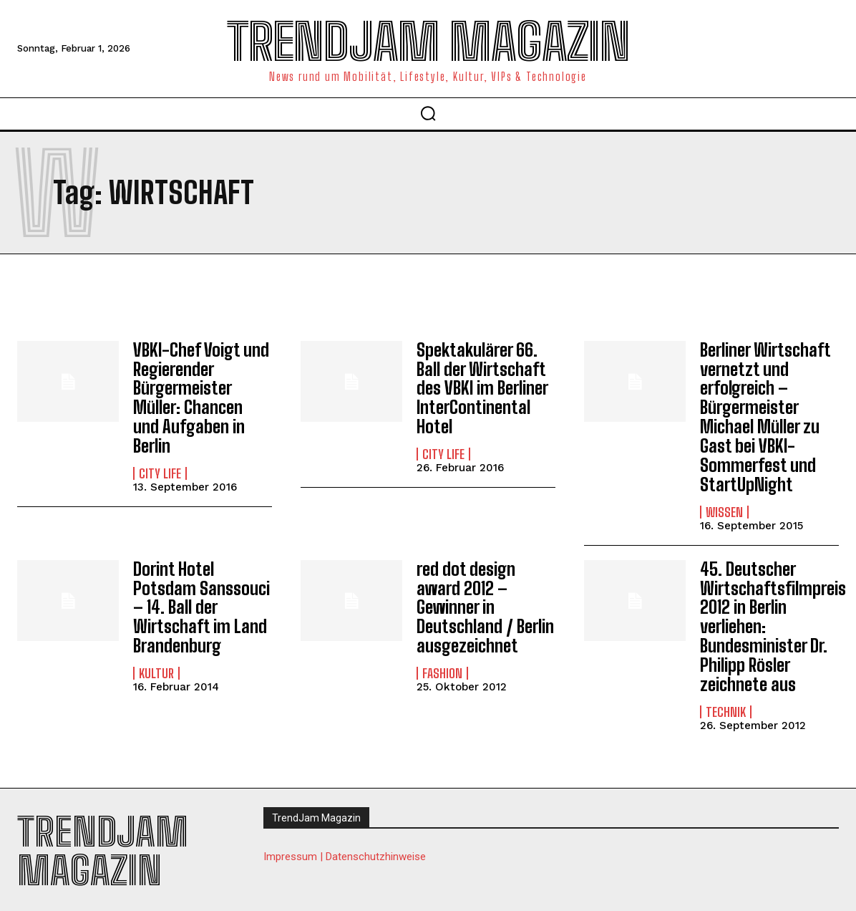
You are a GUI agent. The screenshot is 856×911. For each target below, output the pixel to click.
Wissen (724, 509)
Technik (726, 706)
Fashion (442, 668)
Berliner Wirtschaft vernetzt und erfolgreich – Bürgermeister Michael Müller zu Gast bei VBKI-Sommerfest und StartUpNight (765, 416)
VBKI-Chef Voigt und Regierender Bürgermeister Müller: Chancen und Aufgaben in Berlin (200, 397)
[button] (428, 113)
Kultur (156, 668)
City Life (160, 471)
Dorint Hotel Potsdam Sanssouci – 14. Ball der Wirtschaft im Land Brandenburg (200, 603)
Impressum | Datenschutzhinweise (344, 850)
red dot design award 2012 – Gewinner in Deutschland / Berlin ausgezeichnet (485, 603)
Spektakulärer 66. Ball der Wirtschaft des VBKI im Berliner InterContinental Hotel (482, 387)
